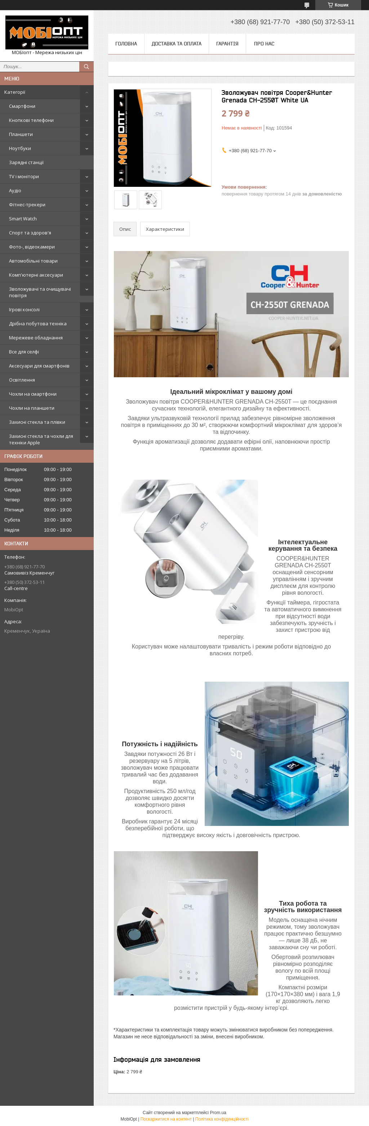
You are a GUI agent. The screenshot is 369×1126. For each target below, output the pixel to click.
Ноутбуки (20, 148)
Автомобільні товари (33, 261)
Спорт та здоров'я (30, 232)
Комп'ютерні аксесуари (36, 275)
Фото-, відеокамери (32, 246)
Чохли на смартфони (33, 394)
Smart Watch (23, 218)
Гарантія (227, 44)
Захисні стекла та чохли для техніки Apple (41, 439)
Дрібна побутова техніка (38, 323)
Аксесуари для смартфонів (39, 365)
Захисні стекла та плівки (37, 422)
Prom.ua (218, 1112)
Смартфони (22, 106)
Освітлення (22, 380)
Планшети (21, 134)
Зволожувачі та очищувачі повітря (40, 292)
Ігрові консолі (24, 309)
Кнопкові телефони (31, 120)
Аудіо (15, 190)
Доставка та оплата (176, 44)
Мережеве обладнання (36, 337)
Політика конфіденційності (222, 1119)
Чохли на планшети (31, 408)
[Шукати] (86, 66)
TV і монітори (24, 176)
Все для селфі (24, 351)
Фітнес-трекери (27, 204)
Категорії (14, 92)
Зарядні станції (26, 162)
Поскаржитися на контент (166, 1119)
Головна (126, 44)
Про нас (264, 44)
